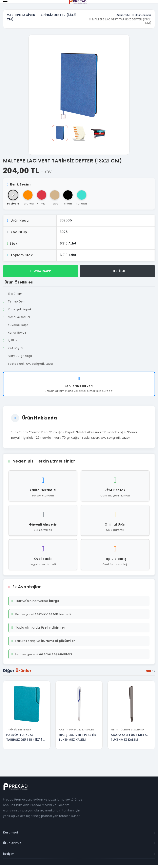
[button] (148, 671)
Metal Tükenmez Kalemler (127, 729)
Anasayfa (123, 15)
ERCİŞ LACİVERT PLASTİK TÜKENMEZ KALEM (77, 737)
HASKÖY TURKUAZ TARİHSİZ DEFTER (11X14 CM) (24, 737)
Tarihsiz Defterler (18, 729)
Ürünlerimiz (143, 15)
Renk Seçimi (19, 184)
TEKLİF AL (117, 271)
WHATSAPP (40, 271)
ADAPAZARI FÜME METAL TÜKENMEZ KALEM (129, 737)
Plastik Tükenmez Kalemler (76, 729)
